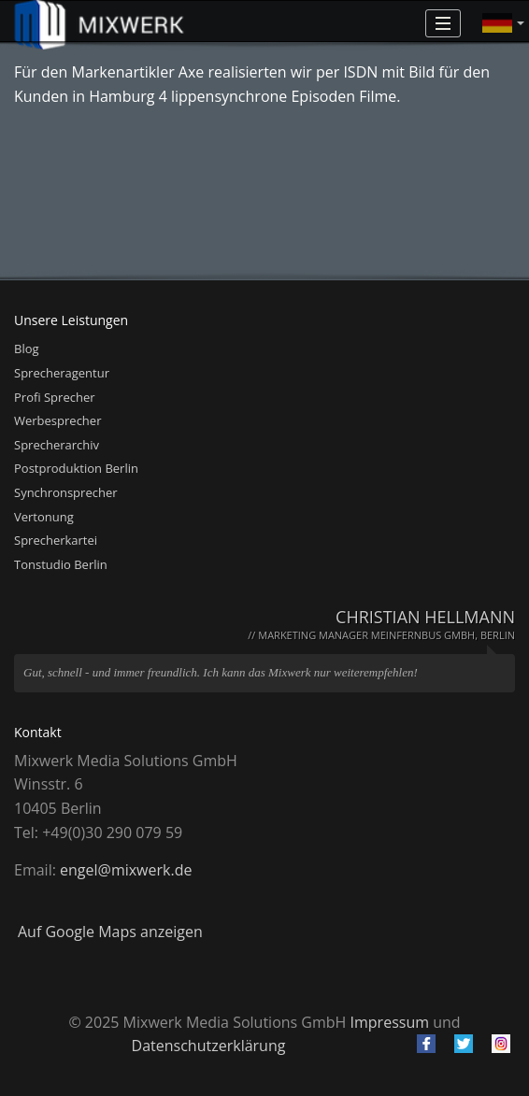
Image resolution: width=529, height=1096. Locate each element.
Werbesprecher (57, 420)
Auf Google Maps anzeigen (110, 931)
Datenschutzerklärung (209, 1045)
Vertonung (44, 516)
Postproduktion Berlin (76, 468)
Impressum (389, 1022)
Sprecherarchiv (56, 444)
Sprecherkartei (55, 540)
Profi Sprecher (54, 397)
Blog (26, 348)
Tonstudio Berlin (60, 564)
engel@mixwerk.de (126, 870)
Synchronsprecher (66, 492)
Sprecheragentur (61, 372)
